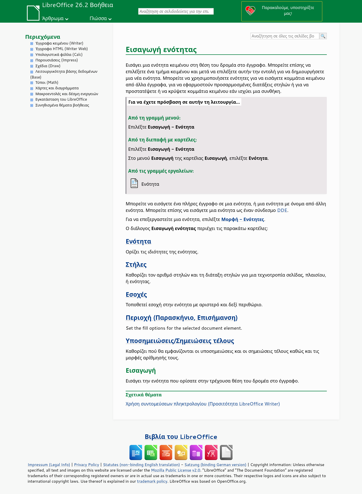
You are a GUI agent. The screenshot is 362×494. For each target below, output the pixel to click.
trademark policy (152, 481)
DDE (282, 210)
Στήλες (136, 264)
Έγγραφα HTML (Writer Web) (61, 48)
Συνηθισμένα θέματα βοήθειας (62, 105)
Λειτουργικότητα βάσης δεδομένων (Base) (63, 74)
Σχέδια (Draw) (48, 65)
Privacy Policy (86, 464)
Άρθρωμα (53, 18)
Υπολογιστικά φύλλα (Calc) (59, 54)
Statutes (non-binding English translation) (141, 464)
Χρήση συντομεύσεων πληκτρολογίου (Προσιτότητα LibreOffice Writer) (203, 403)
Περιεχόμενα (42, 37)
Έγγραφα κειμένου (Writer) (59, 43)
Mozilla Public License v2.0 (175, 470)
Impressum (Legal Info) (49, 464)
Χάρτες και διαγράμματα (57, 88)
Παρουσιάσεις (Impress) (56, 60)
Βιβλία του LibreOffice (181, 436)
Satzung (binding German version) (216, 464)
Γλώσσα (98, 18)
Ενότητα (138, 241)
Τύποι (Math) (46, 82)
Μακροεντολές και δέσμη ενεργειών (66, 93)
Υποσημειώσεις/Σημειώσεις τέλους (180, 340)
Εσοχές (136, 294)
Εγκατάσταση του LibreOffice (61, 99)
